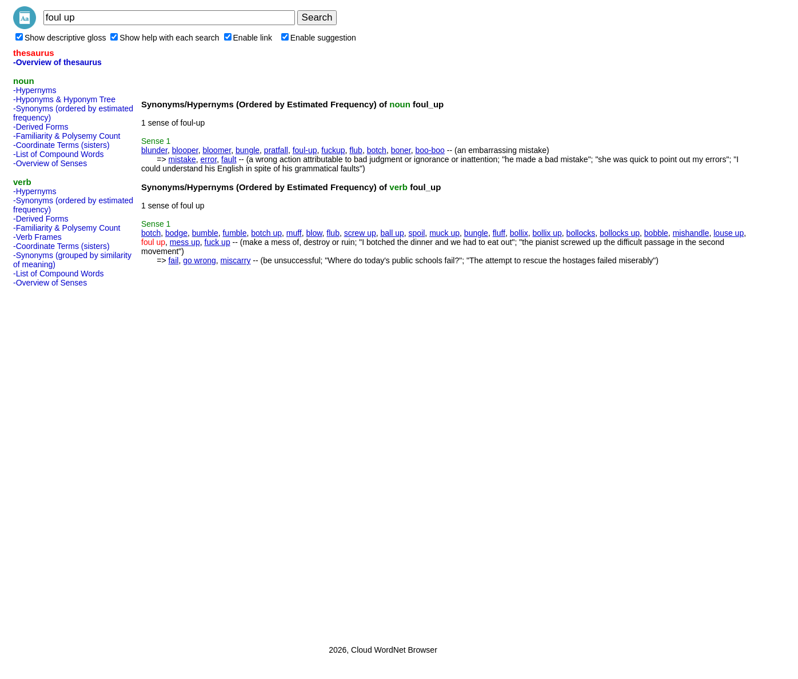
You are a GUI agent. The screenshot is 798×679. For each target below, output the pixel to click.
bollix (519, 233)
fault (228, 159)
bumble (205, 233)
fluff (499, 233)
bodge (176, 233)
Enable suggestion (318, 37)
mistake (181, 159)
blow (314, 233)
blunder (154, 150)
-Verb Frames (37, 237)
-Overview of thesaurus (57, 62)
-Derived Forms (40, 126)
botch (376, 150)
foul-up (305, 150)
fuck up (217, 242)
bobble (656, 233)
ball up (392, 233)
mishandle (691, 233)
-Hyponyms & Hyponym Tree (64, 99)
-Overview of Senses (50, 163)
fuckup (333, 150)
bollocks (581, 233)
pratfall (276, 150)
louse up (728, 233)
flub (355, 150)
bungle (248, 150)
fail (173, 260)
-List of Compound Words (58, 154)
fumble (234, 233)
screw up (360, 233)
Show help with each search (164, 37)
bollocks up (620, 233)
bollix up (546, 233)
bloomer (216, 150)
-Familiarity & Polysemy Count (67, 135)
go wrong (199, 260)
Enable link (248, 37)
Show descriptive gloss (60, 37)
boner (401, 150)
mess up (185, 242)
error (208, 159)
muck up (444, 233)
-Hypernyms (34, 90)
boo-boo (430, 150)
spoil (417, 233)
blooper (185, 150)
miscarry (236, 260)
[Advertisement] (59, 462)
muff (294, 233)
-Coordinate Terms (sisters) (61, 145)
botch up (266, 233)
